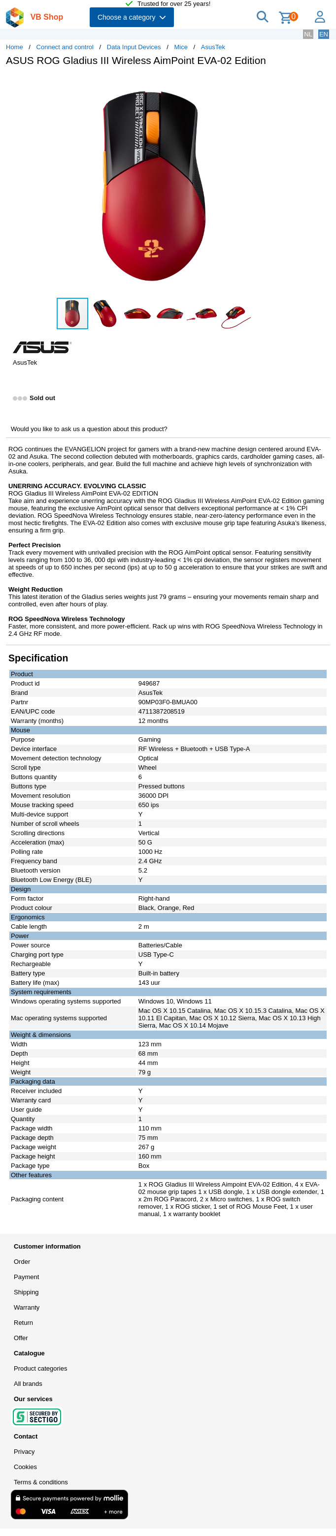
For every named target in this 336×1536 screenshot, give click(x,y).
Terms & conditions (41, 1482)
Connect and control (65, 47)
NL (308, 34)
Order (22, 1261)
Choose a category (132, 17)
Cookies (25, 1467)
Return (23, 1322)
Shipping (26, 1292)
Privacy (24, 1451)
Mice (180, 47)
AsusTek (213, 47)
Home (14, 47)
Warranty (26, 1307)
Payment (26, 1277)
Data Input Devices (134, 47)
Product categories (40, 1368)
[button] (293, 84)
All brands (28, 1383)
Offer (21, 1338)
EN (323, 34)
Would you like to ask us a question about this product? (89, 429)
